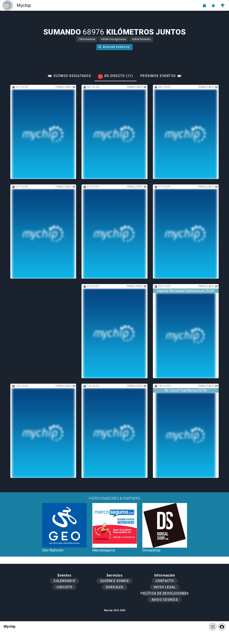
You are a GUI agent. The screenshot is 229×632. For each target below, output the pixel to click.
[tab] (69, 75)
